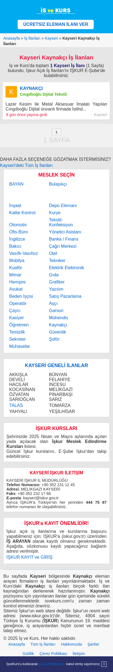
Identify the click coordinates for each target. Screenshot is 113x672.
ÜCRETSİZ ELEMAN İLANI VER (55, 24)
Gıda (54, 274)
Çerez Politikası (53, 653)
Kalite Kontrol (22, 212)
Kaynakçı (58, 325)
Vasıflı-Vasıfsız (23, 253)
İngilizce (17, 239)
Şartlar (93, 644)
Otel (53, 253)
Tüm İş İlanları (42, 644)
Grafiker (57, 282)
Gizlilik (28, 653)
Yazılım (56, 289)
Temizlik (17, 332)
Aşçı (53, 303)
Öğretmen (19, 325)
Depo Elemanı (63, 205)
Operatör (17, 303)
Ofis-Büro (18, 232)
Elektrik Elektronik (66, 267)
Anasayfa (16, 644)
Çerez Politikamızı (52, 664)
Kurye (55, 212)
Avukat (16, 289)
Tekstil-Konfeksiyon (61, 222)
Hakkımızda (71, 644)
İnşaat (15, 205)
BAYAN (16, 184)
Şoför (54, 339)
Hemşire (17, 282)
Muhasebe (19, 346)
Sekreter (17, 339)
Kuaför (15, 267)
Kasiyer (16, 317)
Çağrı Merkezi (63, 246)
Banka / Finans (64, 239)
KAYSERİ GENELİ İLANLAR (56, 365)
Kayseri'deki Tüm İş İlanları (26, 165)
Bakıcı (15, 246)
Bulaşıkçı (58, 184)
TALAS (16, 405)
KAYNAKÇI (31, 88)
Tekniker (57, 260)
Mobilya (16, 260)
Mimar (15, 274)
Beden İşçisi (21, 296)
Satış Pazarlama (65, 296)
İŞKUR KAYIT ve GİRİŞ (29, 557)
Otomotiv (18, 224)
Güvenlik (57, 332)
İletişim (78, 653)
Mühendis (58, 317)
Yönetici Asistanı (65, 232)
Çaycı (14, 310)
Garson (56, 310)
